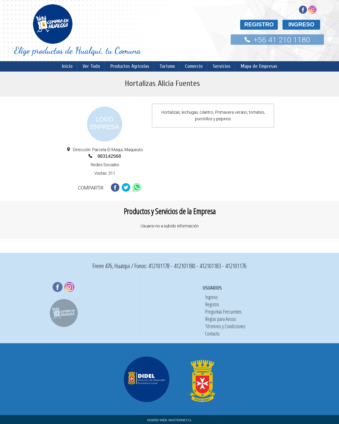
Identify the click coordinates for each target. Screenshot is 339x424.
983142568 (109, 156)
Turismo (167, 66)
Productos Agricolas (129, 66)
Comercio (194, 66)
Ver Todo (91, 66)
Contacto (329, 333)
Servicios (221, 66)
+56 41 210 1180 (282, 39)
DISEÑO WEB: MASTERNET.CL (169, 420)
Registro (328, 304)
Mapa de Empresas (259, 66)
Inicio (67, 66)
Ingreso (328, 296)
